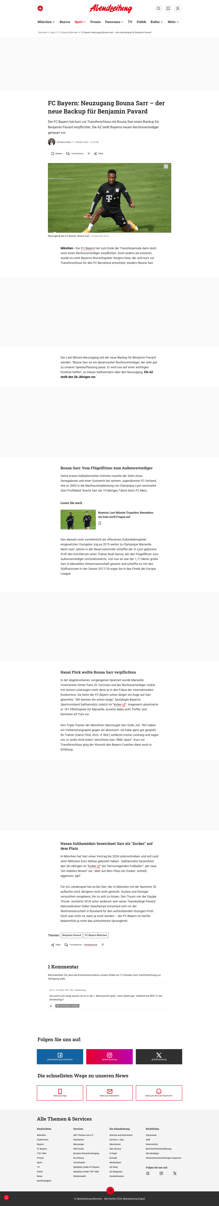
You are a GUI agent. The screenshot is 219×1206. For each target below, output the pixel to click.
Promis (40, 1158)
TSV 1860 (41, 1153)
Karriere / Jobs (116, 1139)
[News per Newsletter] (109, 1093)
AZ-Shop (113, 1167)
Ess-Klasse (78, 1158)
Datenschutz (152, 1144)
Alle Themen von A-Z (83, 1135)
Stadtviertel (42, 1139)
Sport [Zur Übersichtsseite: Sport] (78, 22)
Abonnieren (115, 1144)
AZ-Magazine (115, 1171)
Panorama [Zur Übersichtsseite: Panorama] (112, 22)
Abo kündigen (152, 1153)
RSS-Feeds (78, 1149)
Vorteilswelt (79, 1162)
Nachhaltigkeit (44, 1181)
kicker (118, 704)
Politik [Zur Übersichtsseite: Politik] (141, 22)
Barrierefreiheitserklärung (158, 1149)
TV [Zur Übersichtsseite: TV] (130, 22)
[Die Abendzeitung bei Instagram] (109, 1056)
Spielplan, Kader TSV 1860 (86, 1171)
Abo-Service (115, 1149)
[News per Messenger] (60, 1093)
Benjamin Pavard (71, 935)
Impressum (151, 1135)
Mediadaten (115, 1162)
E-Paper (113, 1153)
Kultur (40, 1171)
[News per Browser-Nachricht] (159, 1093)
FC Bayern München (68, 32)
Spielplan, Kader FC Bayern (86, 1167)
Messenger (78, 1144)
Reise (39, 1176)
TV (38, 1167)
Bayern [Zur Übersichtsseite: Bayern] (65, 22)
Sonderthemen (116, 1176)
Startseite (42, 32)
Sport (53, 32)
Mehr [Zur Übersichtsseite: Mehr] (172, 22)
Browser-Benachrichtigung (86, 1153)
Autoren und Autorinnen (121, 1135)
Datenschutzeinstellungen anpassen (163, 1158)
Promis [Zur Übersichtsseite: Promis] (95, 22)
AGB (148, 1139)
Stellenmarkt (79, 1176)
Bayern (40, 1144)
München (41, 1135)
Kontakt (113, 1158)
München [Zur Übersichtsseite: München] (45, 22)
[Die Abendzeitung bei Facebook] (60, 1056)
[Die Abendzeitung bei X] (159, 1056)
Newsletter (78, 1139)
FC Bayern (88, 248)
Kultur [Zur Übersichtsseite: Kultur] (155, 22)
